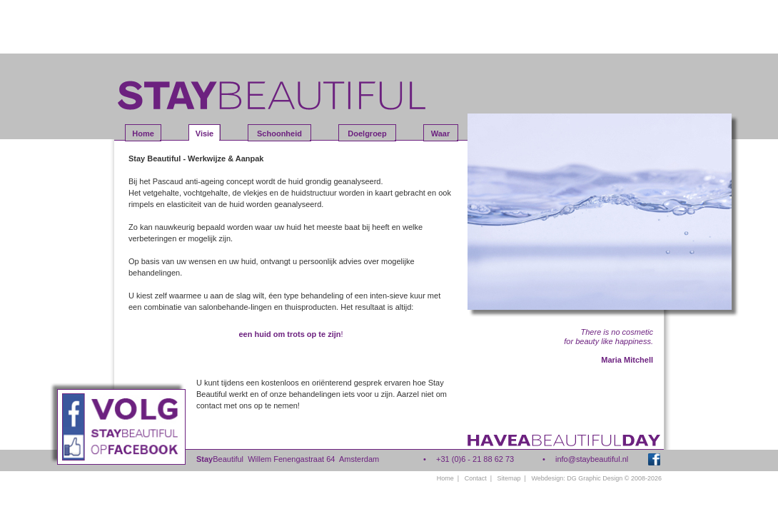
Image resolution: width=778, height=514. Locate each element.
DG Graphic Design (594, 478)
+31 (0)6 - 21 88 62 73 (475, 459)
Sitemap (509, 478)
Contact (476, 478)
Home (445, 478)
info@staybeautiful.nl (591, 459)
